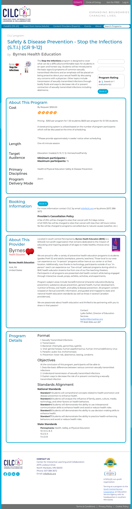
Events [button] (87, 26)
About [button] (98, 26)
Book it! (103, 91)
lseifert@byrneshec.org (91, 319)
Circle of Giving (93, 2)
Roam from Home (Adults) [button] (36, 26)
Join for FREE (112, 2)
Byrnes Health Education (37, 54)
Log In (125, 2)
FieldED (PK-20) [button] (11, 26)
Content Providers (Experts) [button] (66, 26)
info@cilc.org (87, 208)
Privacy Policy (105, 506)
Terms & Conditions (85, 506)
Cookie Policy (122, 506)
